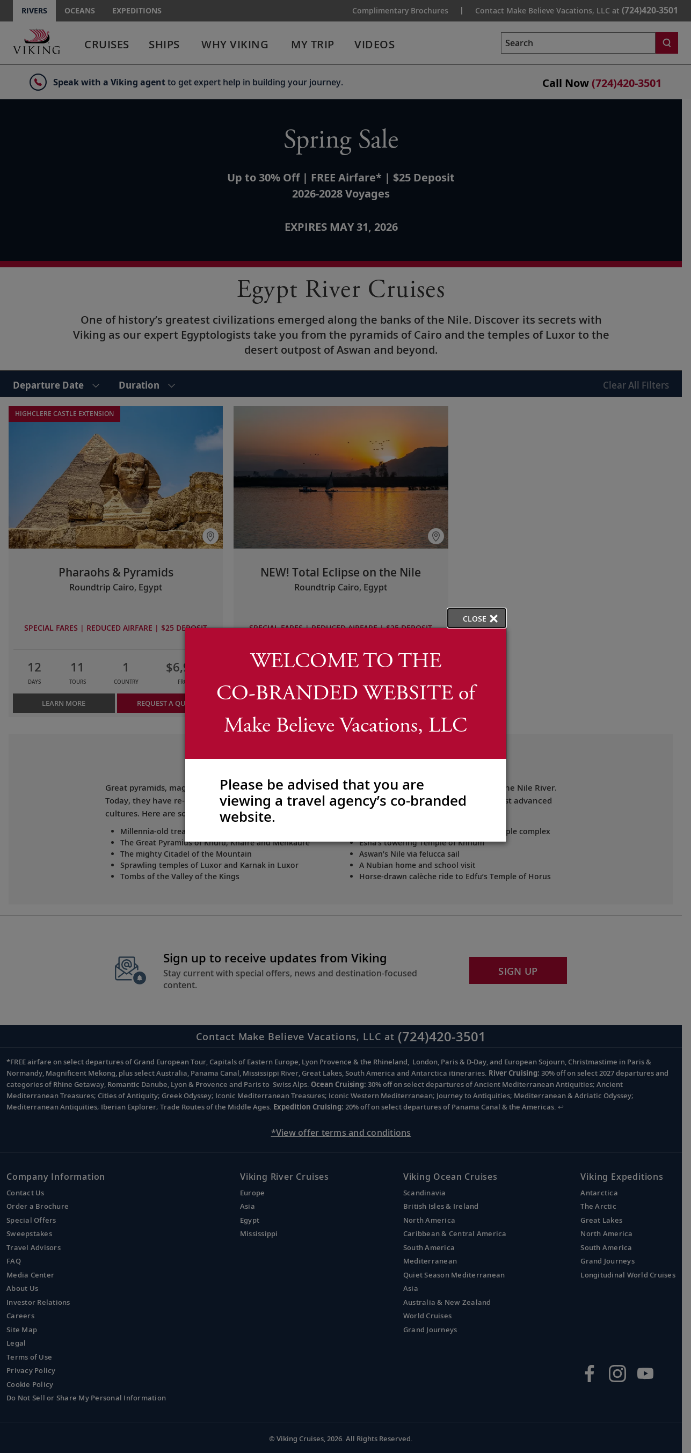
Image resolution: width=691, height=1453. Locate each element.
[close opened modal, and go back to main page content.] (476, 618)
